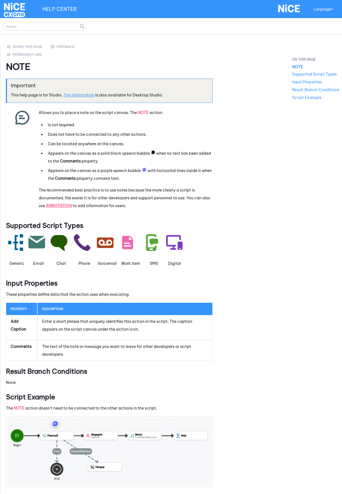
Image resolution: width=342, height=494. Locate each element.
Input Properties (307, 81)
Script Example (306, 97)
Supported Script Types (314, 74)
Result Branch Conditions (315, 89)
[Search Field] (44, 26)
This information (78, 95)
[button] (82, 26)
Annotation (59, 205)
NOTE (297, 66)
